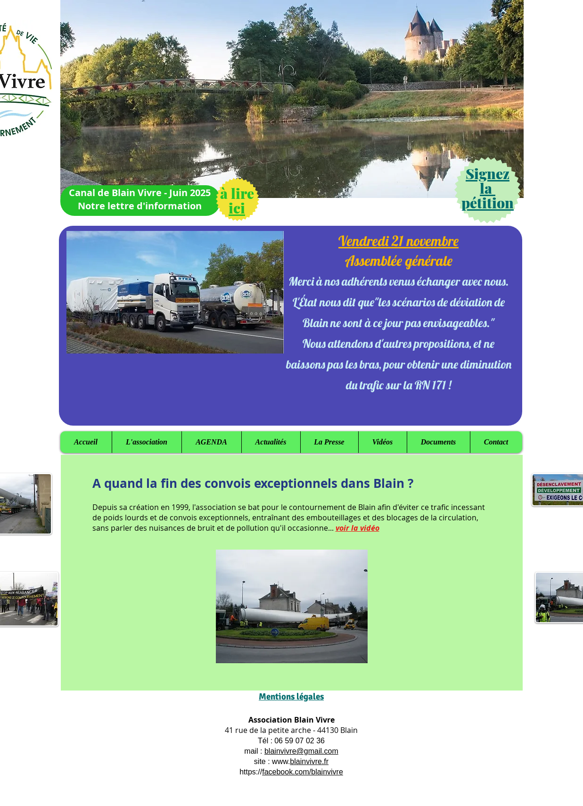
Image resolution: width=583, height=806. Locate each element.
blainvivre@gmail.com (301, 751)
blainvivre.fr (309, 761)
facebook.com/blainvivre (302, 772)
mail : (254, 751)
